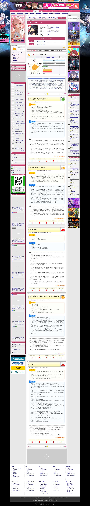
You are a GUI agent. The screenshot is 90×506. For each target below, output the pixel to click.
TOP (13, 11)
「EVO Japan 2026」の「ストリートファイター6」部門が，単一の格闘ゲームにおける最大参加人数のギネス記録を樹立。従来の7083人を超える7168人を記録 (74, 104)
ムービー (51, 13)
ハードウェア (52, 11)
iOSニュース (13, 13)
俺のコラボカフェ (18, 125)
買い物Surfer (17, 138)
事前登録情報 (43, 485)
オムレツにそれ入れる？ (74, 194)
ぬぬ (32, 367)
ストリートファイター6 (74, 172)
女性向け (41, 11)
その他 (68, 491)
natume (32, 101)
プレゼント (15, 157)
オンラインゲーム (17, 468)
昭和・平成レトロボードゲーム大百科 (19, 128)
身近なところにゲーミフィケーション (19, 143)
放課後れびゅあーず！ (19, 148)
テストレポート (56, 484)
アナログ (62, 11)
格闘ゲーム (69, 485)
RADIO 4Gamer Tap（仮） (19, 113)
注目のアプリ (38, 13)
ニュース (15, 54)
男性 (53, 57)
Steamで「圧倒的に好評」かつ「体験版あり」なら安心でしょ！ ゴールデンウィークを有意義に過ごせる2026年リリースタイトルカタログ (18, 208)
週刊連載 (15, 473)
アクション (50, 31)
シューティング (55, 31)
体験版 (14, 58)
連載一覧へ (23, 150)
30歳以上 (48, 57)
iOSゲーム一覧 (57, 13)
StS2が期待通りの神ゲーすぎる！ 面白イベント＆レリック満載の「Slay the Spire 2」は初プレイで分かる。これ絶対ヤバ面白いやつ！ (18, 289)
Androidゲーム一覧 (65, 13)
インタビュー (45, 13)
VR (46, 11)
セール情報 (32, 13)
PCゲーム (15, 166)
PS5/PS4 (25, 11)
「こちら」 (55, 88)
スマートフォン (42, 481)
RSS (11, 0)
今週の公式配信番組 (18, 94)
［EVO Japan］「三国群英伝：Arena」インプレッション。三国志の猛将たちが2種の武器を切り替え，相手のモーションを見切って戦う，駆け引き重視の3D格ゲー (74, 139)
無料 (48, 34)
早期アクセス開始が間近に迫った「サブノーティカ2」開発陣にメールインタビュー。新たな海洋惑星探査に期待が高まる (18, 323)
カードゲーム (70, 487)
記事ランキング (16, 476)
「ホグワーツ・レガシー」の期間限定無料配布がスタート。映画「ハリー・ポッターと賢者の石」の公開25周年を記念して (74, 127)
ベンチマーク (56, 490)
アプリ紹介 (42, 488)
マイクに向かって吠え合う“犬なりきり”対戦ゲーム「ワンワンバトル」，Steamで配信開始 (74, 116)
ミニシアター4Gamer (18, 135)
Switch (31, 11)
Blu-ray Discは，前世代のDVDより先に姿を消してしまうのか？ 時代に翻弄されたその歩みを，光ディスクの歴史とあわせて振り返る (18, 240)
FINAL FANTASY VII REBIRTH (74, 180)
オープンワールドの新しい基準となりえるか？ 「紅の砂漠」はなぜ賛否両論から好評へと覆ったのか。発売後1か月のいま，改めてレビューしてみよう (18, 258)
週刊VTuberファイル (18, 97)
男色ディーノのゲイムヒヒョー (19, 100)
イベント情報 (70, 484)
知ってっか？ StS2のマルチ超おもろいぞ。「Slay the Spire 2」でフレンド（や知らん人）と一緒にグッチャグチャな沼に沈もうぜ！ (18, 274)
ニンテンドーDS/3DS (30, 481)
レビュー (15, 57)
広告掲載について (16, 349)
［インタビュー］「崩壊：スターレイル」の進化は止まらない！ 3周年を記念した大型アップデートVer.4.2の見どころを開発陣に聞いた (18, 307)
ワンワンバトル (73, 164)
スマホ (36, 11)
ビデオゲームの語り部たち (19, 133)
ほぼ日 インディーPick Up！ (20, 111)
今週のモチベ (17, 90)
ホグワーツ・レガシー (74, 175)
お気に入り (65, 0)
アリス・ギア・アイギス (40, 41)
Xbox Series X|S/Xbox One (17, 168)
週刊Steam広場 (17, 108)
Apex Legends (72, 191)
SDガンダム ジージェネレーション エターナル (74, 169)
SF (50, 34)
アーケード (68, 481)
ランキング (77, 0)
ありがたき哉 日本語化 (19, 140)
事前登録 (26, 13)
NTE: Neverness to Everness (74, 161)
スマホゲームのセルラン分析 (19, 103)
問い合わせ (32, 0)
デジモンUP (72, 183)
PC (16, 11)
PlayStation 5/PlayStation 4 (17, 170)
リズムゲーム (70, 490)
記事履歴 (71, 0)
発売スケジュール (30, 473)
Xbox (21, 11)
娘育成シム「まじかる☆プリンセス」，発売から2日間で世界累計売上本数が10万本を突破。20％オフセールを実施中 (74, 110)
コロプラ (49, 27)
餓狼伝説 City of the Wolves (74, 187)
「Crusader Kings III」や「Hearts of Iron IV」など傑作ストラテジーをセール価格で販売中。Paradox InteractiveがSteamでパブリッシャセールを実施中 (74, 133)
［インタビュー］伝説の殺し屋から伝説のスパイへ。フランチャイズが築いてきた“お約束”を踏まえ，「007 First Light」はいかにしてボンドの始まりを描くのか (18, 339)
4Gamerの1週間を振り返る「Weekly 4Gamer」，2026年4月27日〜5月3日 (74, 144)
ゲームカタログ (70, 493)
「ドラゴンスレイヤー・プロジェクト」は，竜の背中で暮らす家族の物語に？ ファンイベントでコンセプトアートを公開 (74, 150)
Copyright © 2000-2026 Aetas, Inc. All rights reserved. (45, 504)
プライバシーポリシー (17, 344)
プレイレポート (43, 469)
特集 (14, 55)
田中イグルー (34, 232)
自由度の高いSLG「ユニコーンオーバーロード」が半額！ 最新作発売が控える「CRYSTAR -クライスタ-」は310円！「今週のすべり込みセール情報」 (74, 121)
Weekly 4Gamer (17, 87)
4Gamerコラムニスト (18, 131)
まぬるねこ (33, 300)
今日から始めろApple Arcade (20, 123)
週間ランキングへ (76, 153)
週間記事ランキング (17, 154)
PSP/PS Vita (68, 466)
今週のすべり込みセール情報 (19, 106)
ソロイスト (33, 170)
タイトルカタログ (30, 475)
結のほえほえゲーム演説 (19, 121)
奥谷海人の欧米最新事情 (19, 85)
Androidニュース (20, 13)
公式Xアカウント (17, 0)
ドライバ (15, 162)
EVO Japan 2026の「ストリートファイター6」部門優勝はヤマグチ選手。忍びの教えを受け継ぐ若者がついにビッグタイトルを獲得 (74, 99)
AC (57, 11)
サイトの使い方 (25, 0)
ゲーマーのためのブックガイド (19, 118)
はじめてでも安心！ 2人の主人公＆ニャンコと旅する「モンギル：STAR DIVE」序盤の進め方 (18, 224)
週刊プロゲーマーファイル (19, 92)
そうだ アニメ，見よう (19, 115)
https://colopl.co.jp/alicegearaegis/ (54, 25)
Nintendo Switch (16, 172)
